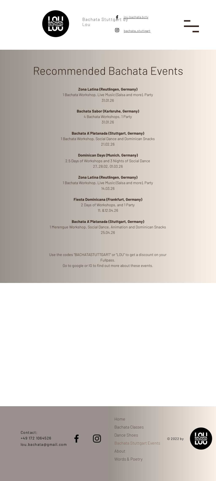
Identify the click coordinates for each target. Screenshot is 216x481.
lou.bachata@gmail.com (44, 444)
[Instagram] (117, 30)
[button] (191, 26)
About (119, 450)
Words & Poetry (128, 458)
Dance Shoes (126, 434)
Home (119, 418)
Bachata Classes (129, 426)
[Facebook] (117, 17)
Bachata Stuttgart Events (136, 442)
